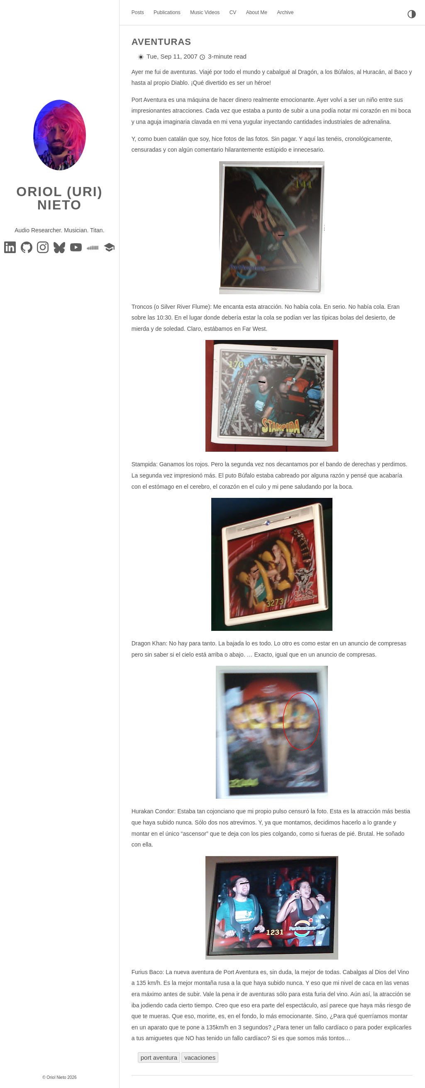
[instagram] (43, 247)
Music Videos (205, 12)
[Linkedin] (10, 247)
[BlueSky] (60, 247)
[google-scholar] (109, 247)
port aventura (159, 1057)
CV (233, 12)
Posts (138, 12)
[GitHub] (27, 247)
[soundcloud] (93, 247)
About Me (256, 12)
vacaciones (199, 1057)
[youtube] (76, 247)
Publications (167, 12)
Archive (285, 12)
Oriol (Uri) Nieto (59, 198)
